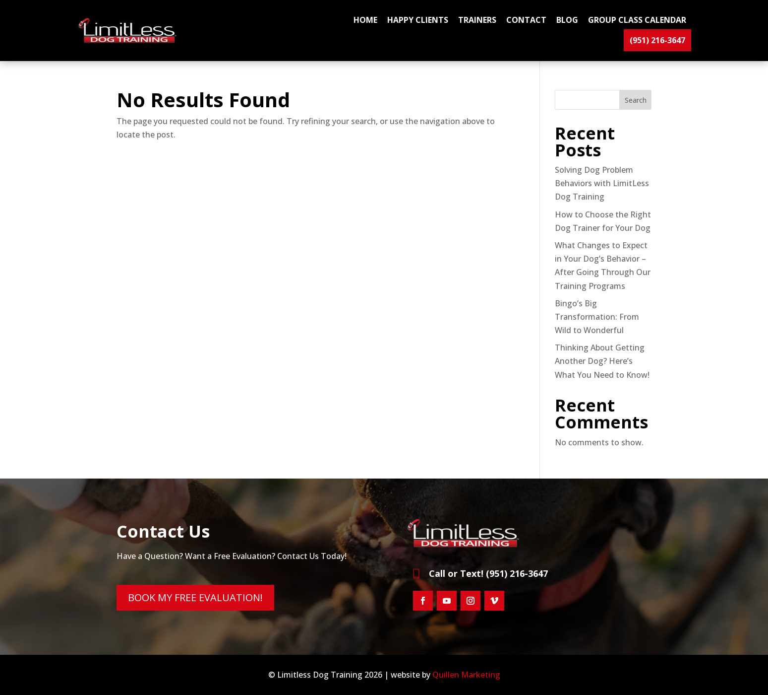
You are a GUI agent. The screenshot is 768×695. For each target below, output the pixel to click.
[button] (423, 601)
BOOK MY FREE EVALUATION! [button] (195, 597)
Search (636, 100)
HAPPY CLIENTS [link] (417, 19)
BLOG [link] (567, 19)
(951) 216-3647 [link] (657, 40)
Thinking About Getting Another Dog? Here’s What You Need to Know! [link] (602, 361)
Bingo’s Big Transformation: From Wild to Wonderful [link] (597, 317)
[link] (129, 40)
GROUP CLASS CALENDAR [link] (637, 19)
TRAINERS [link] (477, 19)
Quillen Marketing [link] (466, 674)
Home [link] (365, 19)
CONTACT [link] (526, 19)
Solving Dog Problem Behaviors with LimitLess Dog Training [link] (602, 183)
